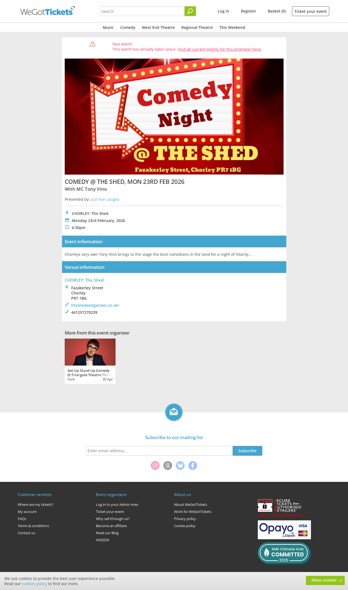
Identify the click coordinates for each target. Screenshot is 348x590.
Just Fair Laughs (105, 199)
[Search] (190, 11)
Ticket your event (310, 11)
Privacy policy (185, 518)
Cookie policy (184, 525)
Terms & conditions (33, 525)
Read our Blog (107, 532)
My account (27, 511)
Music (108, 27)
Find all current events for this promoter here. (220, 49)
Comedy (127, 27)
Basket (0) (277, 11)
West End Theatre (158, 27)
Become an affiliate (111, 525)
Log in (223, 11)
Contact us (26, 532)
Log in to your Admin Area (117, 504)
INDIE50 (102, 539)
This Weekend (232, 27)
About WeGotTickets (190, 504)
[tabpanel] (90, 360)
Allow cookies (324, 580)
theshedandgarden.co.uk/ (95, 305)
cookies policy (34, 583)
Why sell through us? (113, 518)
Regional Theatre (197, 27)
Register (248, 11)
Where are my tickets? (35, 504)
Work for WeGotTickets (192, 511)
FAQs (22, 518)
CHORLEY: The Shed (84, 280)
